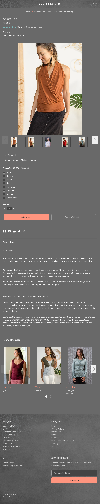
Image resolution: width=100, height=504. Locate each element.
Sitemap (6, 449)
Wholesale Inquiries (12, 432)
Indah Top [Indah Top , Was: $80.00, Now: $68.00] (71, 387)
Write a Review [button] (35, 27)
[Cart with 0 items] (96, 3)
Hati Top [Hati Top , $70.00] (7, 387)
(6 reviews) (22, 27)
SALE (53, 446)
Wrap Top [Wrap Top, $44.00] (39, 387)
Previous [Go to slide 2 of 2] (3, 369)
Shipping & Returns (11, 446)
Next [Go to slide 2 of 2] (93, 369)
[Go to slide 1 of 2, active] (46, 396)
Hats (53, 434)
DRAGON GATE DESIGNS (62, 440)
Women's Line (57, 429)
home (53, 426)
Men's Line (56, 432)
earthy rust (11, 197)
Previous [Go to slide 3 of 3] (5, 140)
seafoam (10, 190)
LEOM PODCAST (10, 426)
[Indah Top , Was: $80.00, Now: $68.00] (80, 365)
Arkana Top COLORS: (16, 168)
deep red (11, 176)
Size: (10, 155)
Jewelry (54, 443)
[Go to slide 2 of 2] (51, 396)
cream (9, 179)
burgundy (11, 187)
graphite (10, 194)
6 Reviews (8, 250)
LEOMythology (9, 434)
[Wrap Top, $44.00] (49, 365)
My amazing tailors (11, 440)
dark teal (11, 183)
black (9, 172)
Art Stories (8, 437)
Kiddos (54, 437)
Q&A (5, 429)
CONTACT (7, 443)
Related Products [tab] (11, 340)
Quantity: (6, 204)
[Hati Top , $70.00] (17, 365)
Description (8, 242)
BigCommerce (18, 494)
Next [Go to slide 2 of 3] (95, 140)
